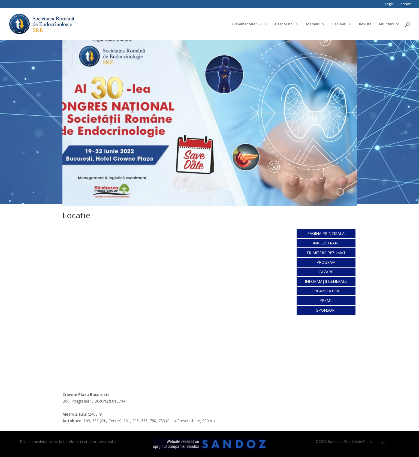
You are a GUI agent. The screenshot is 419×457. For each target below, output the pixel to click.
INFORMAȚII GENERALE (326, 281)
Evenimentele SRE (247, 24)
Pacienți (339, 24)
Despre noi (284, 24)
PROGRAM (326, 262)
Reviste (365, 24)
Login (389, 4)
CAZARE (326, 271)
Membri (313, 24)
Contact (405, 4)
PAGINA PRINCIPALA (326, 233)
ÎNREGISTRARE (326, 243)
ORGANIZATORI (326, 290)
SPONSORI (326, 310)
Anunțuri (386, 24)
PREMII (325, 300)
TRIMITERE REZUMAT (326, 252)
